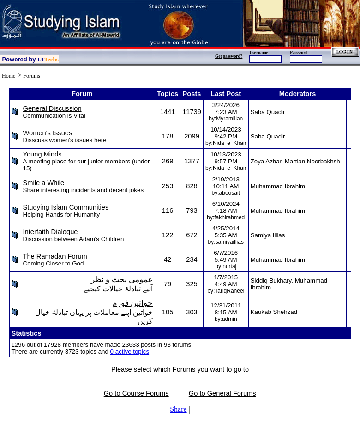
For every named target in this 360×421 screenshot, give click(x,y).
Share (178, 409)
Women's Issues (47, 133)
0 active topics (129, 351)
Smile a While (44, 182)
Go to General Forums (222, 393)
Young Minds (42, 154)
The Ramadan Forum (55, 256)
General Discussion (52, 108)
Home (8, 75)
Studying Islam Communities (66, 207)
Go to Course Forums (136, 393)
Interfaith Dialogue (50, 231)
